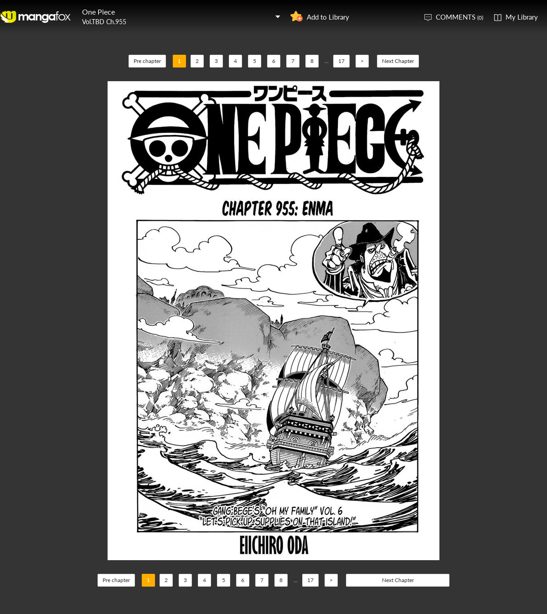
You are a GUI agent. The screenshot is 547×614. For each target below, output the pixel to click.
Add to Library (328, 17)
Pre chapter (147, 60)
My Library (522, 17)
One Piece (98, 11)
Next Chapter (398, 60)
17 (341, 60)
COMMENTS (459, 17)
